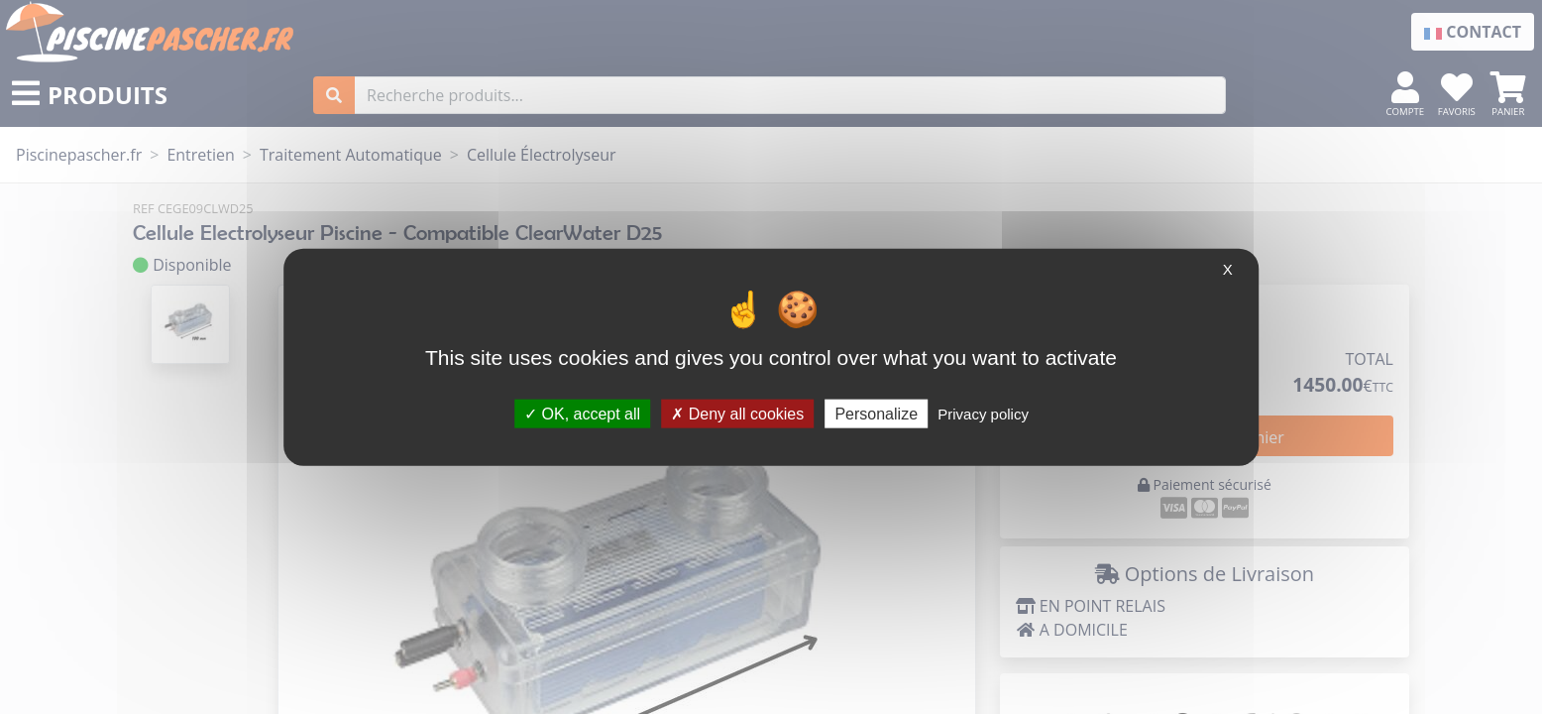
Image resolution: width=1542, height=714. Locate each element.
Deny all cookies (737, 413)
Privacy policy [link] (983, 413)
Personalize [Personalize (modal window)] (876, 413)
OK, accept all (582, 413)
